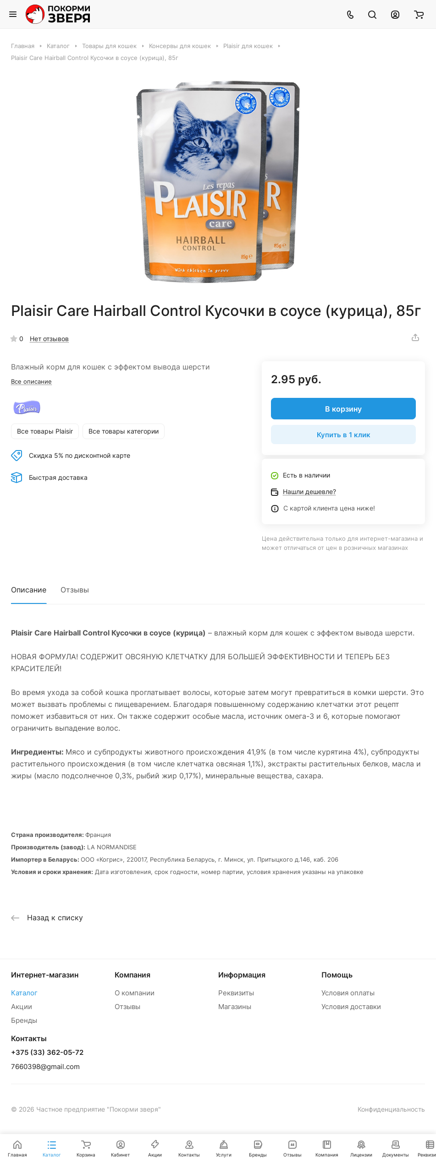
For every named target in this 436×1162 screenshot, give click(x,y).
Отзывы (75, 589)
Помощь (337, 974)
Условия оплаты (348, 992)
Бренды (24, 1020)
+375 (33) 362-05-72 (47, 1052)
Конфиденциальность (391, 1109)
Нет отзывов (49, 338)
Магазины (234, 1006)
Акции (21, 1006)
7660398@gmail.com (45, 1066)
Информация (241, 974)
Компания (132, 974)
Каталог (24, 992)
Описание (28, 589)
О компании (135, 992)
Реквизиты (236, 992)
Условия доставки (351, 1006)
